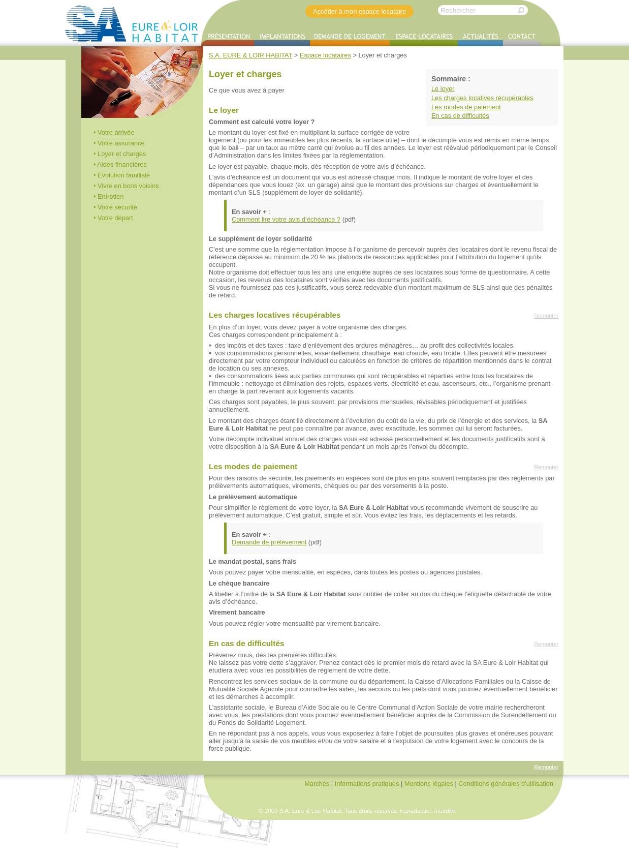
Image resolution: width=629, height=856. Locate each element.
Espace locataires (424, 37)
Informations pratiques (367, 783)
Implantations (282, 37)
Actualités (480, 37)
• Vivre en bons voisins (126, 186)
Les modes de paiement (466, 107)
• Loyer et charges (119, 154)
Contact (522, 37)
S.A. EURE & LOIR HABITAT (132, 23)
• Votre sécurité (115, 207)
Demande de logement (350, 37)
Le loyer (443, 89)
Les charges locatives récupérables (482, 98)
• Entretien (108, 196)
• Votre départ (113, 218)
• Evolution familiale (121, 175)
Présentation (227, 37)
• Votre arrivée (114, 132)
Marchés (316, 783)
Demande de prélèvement (269, 542)
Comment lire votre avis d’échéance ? (286, 219)
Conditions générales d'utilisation (505, 783)
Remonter (546, 316)
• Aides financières (120, 164)
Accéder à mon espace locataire (359, 11)
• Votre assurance (119, 143)
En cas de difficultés (460, 115)
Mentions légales (428, 783)
